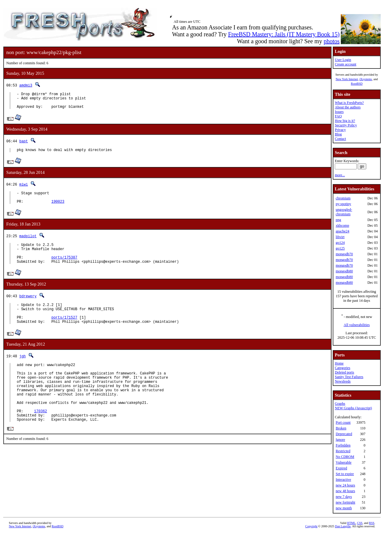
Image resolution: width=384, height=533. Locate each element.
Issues (339, 112)
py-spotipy (343, 204)
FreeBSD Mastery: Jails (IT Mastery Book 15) (284, 34)
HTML (351, 523)
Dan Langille (343, 526)
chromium (343, 198)
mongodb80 (344, 271)
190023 (57, 208)
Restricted (343, 451)
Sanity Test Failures (349, 377)
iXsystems (365, 79)
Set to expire (345, 474)
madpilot (28, 243)
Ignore (340, 440)
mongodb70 (344, 254)
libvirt (340, 237)
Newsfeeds (343, 381)
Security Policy (346, 125)
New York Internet (347, 79)
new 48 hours (345, 491)
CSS (359, 523)
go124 (340, 243)
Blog (338, 134)
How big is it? (345, 121)
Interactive (343, 479)
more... (340, 175)
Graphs (340, 403)
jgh (22, 372)
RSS (371, 523)
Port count (343, 422)
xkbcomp (342, 225)
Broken (341, 428)
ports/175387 (64, 268)
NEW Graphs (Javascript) (353, 408)
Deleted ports (344, 372)
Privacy (340, 130)
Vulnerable (344, 462)
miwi (23, 188)
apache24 (342, 231)
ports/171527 (64, 332)
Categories (342, 368)
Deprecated (344, 434)
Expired (341, 468)
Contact (340, 139)
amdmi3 (25, 85)
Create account (345, 64)
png (338, 220)
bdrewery (28, 307)
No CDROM (345, 457)
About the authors (348, 107)
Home (339, 363)
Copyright (311, 526)
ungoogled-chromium (344, 211)
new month (344, 508)
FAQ (338, 116)
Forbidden (343, 445)
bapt (23, 144)
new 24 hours (345, 485)
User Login (343, 60)
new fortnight (345, 502)
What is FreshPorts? (349, 103)
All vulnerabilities (357, 325)
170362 (40, 438)
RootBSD (357, 83)
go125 (340, 248)
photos (332, 41)
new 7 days (344, 497)
